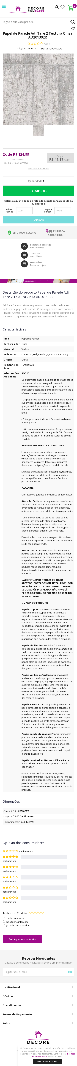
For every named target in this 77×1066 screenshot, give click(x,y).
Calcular (39, 219)
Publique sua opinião (22, 939)
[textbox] (38, 21)
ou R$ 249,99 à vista (16, 162)
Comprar (38, 191)
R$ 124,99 (21, 154)
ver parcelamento (38, 168)
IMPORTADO (55, 48)
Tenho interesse (15, 918)
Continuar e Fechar (47, 1061)
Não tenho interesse (17, 921)
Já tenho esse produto (18, 925)
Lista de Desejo (73, 28)
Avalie (47, 43)
